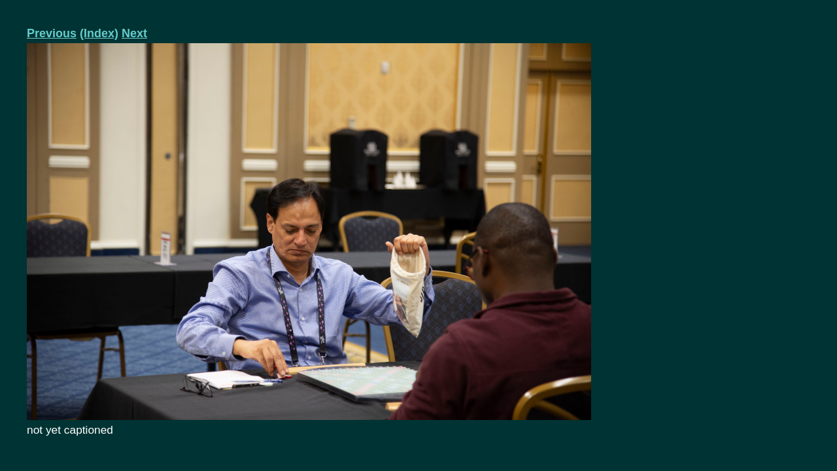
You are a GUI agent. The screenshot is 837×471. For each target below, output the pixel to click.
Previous (52, 33)
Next (134, 33)
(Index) (99, 33)
